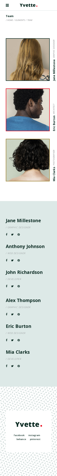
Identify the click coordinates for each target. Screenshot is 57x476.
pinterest (35, 439)
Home (10, 20)
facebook (19, 435)
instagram (34, 435)
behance (21, 439)
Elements (20, 20)
